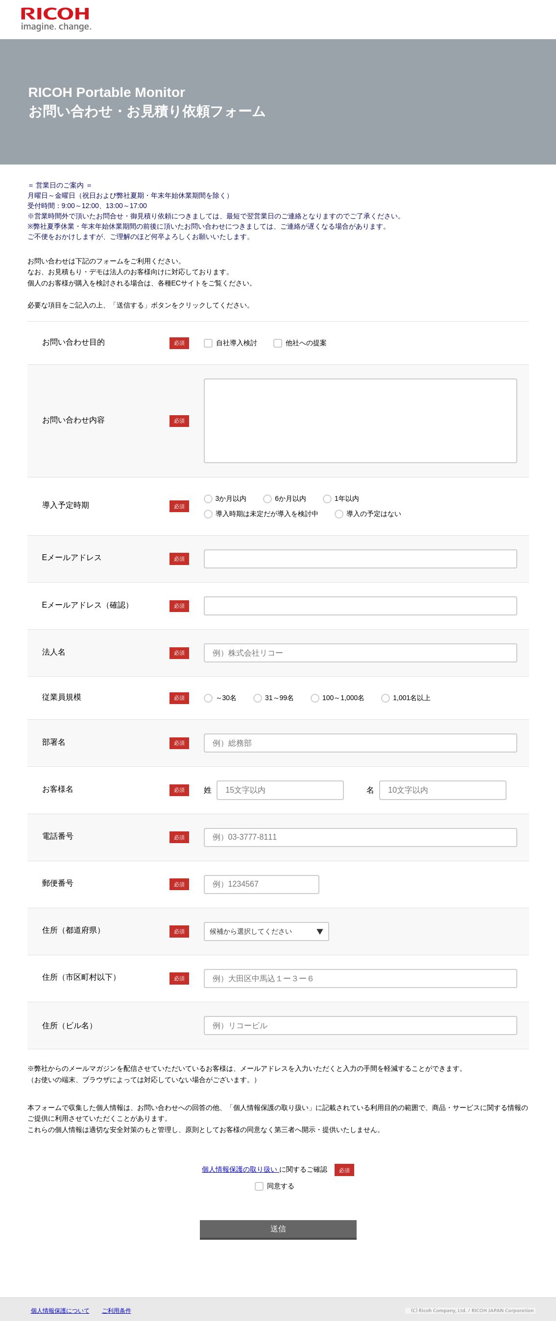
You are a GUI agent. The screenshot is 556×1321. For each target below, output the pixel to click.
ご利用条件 (116, 1310)
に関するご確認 (278, 1169)
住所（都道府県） (115, 931)
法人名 (115, 653)
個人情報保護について (60, 1310)
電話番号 (115, 837)
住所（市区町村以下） (115, 978)
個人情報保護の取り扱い (240, 1169)
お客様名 (115, 790)
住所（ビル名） (69, 1025)
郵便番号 (115, 884)
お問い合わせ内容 (115, 421)
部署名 (115, 743)
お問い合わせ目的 (115, 343)
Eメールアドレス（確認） (115, 606)
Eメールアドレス (115, 559)
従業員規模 (115, 698)
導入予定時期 (115, 506)
